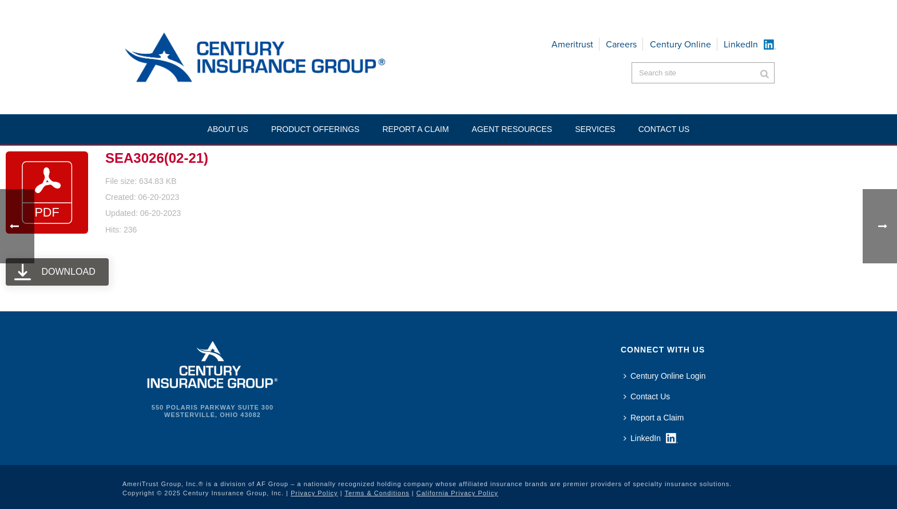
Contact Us (647, 396)
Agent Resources (512, 129)
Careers (621, 44)
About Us (228, 129)
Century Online (680, 44)
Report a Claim (415, 129)
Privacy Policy (314, 493)
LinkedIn (741, 44)
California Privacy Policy (457, 493)
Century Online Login (665, 375)
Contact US (664, 129)
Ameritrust (572, 44)
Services (595, 129)
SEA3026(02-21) (156, 158)
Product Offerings (315, 129)
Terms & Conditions (376, 493)
